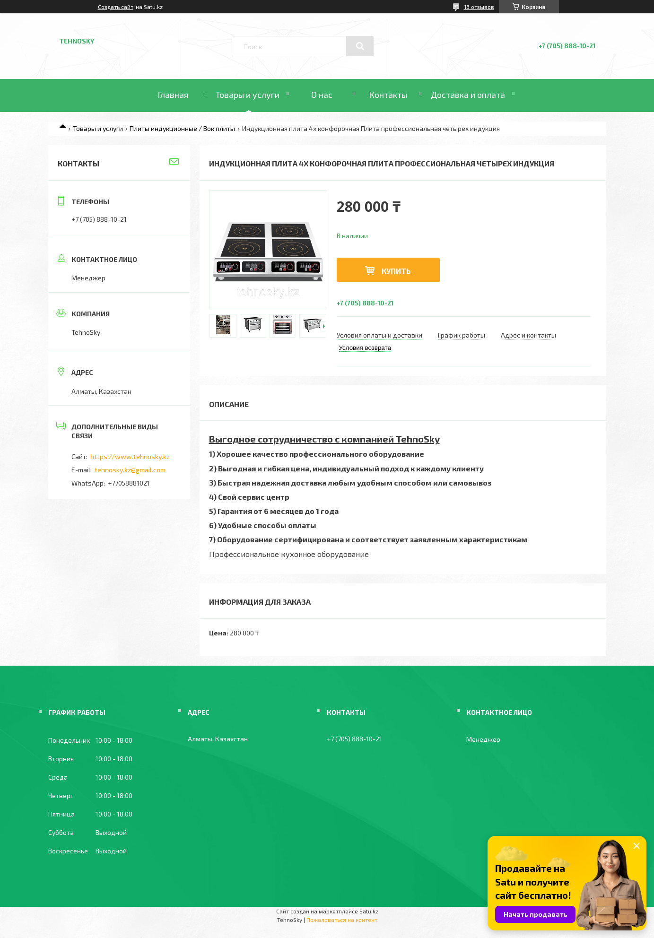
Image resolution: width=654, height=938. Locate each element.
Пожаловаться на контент (341, 919)
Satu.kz (368, 911)
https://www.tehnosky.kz (130, 456)
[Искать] (360, 46)
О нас (321, 94)
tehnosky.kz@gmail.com (130, 470)
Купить (396, 270)
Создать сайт (115, 6)
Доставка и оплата (468, 94)
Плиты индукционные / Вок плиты (182, 128)
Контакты (388, 94)
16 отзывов (479, 6)
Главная (172, 94)
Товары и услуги (247, 94)
